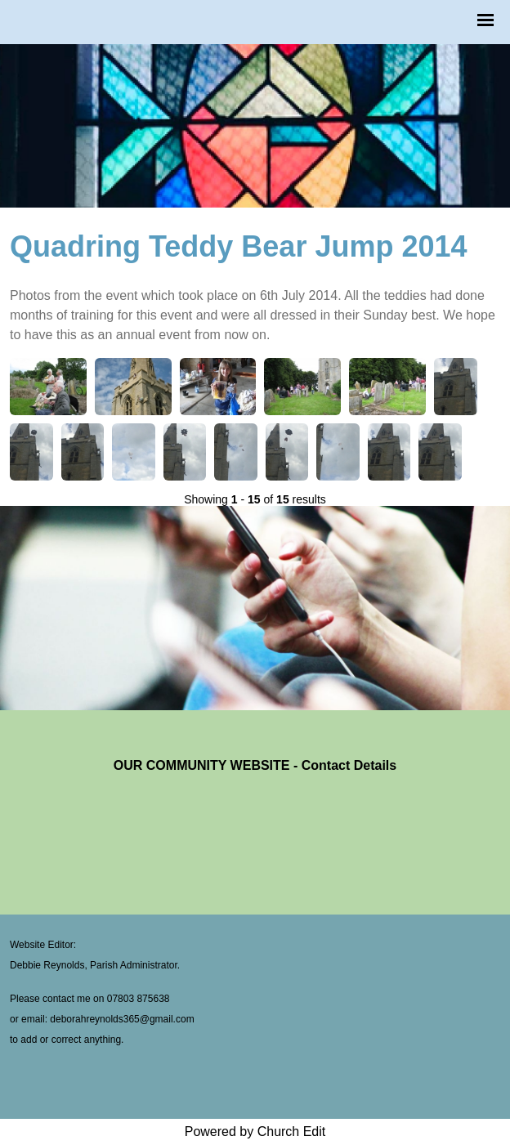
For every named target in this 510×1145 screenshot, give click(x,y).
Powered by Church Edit (255, 1131)
